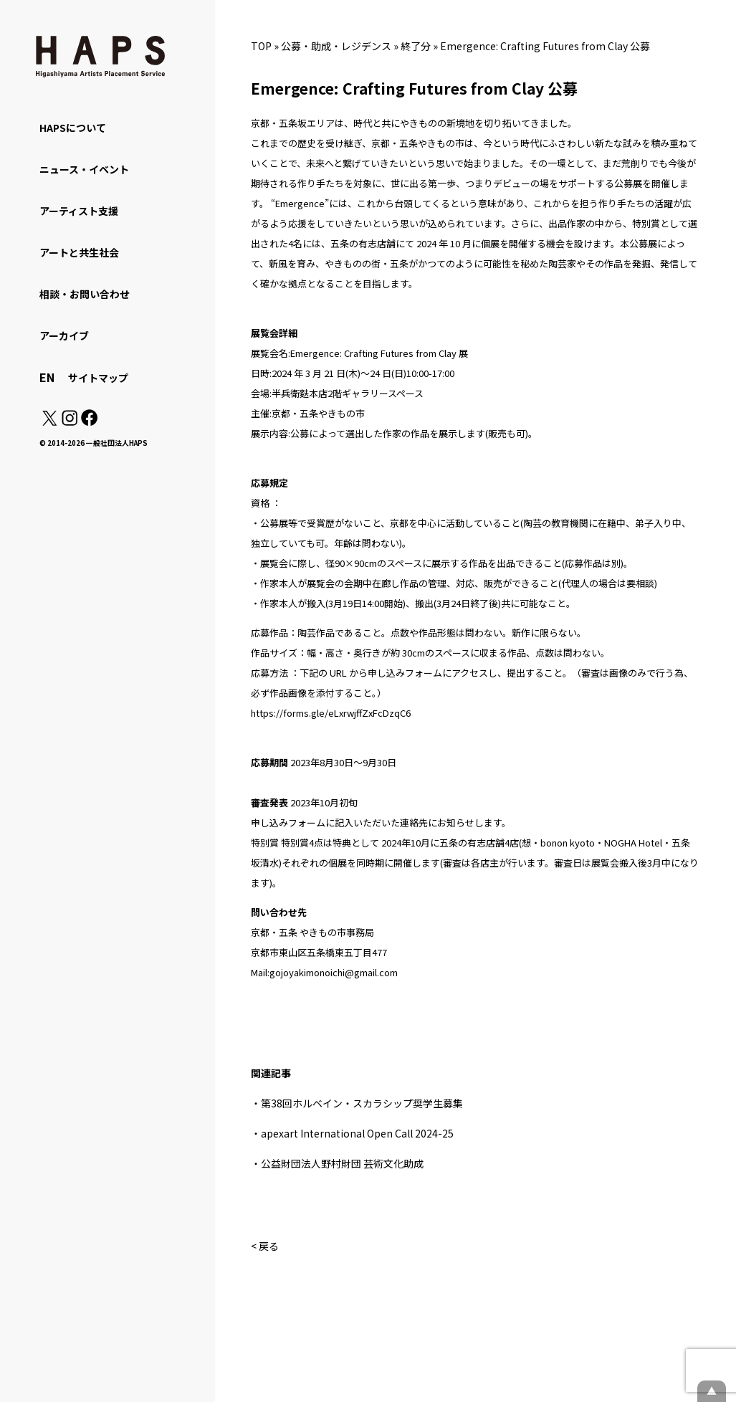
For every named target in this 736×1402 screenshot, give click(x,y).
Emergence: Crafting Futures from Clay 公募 (545, 46)
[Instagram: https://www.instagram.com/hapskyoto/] (69, 421)
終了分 (416, 46)
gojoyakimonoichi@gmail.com (333, 972)
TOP (261, 46)
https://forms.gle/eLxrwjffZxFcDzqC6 (331, 713)
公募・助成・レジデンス (336, 46)
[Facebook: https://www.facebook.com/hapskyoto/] (88, 421)
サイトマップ (98, 378)
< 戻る (265, 1246)
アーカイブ (64, 335)
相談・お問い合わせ (84, 294)
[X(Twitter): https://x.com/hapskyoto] (49, 421)
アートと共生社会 (79, 252)
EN (46, 377)
